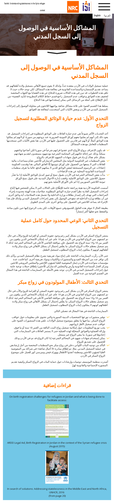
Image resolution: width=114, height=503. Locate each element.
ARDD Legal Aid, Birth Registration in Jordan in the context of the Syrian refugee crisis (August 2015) (57, 444)
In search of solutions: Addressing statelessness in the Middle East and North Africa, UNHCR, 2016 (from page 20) (57, 492)
